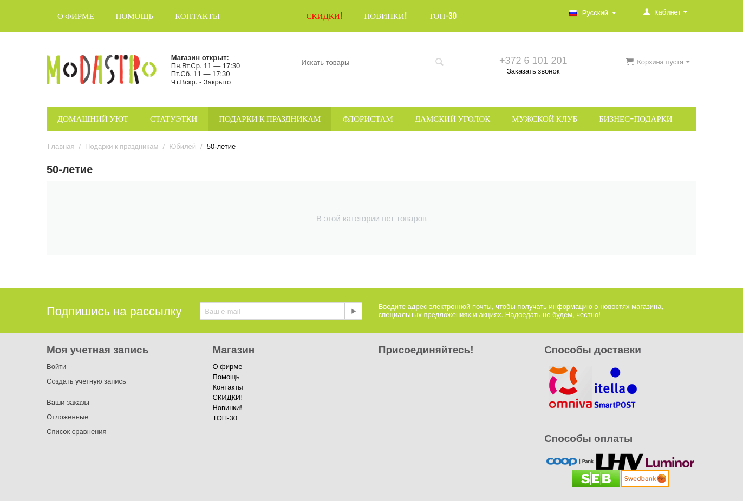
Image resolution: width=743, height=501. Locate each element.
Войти (56, 366)
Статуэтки (173, 119)
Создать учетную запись (86, 381)
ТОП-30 (443, 16)
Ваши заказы (68, 402)
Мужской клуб (544, 119)
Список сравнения (77, 431)
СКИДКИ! (325, 16)
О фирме (75, 16)
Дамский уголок (452, 119)
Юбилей (182, 146)
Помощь (135, 16)
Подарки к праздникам (270, 119)
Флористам (367, 119)
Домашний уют (92, 119)
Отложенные (67, 417)
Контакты (197, 16)
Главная (61, 146)
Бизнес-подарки (635, 119)
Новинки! (385, 16)
